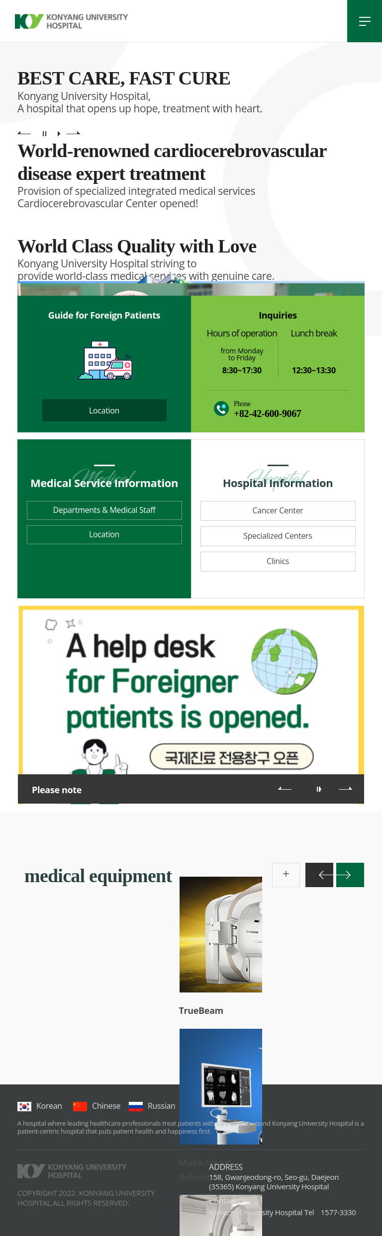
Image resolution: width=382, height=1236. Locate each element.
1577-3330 (282, 1212)
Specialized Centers (277, 535)
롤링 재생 (320, 789)
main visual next (73, 133)
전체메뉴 (364, 21)
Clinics (278, 561)
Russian (152, 1105)
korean (39, 1105)
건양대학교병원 (71, 21)
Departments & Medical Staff (104, 509)
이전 (284, 788)
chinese (96, 1105)
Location (104, 410)
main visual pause (44, 133)
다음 (345, 788)
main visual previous (24, 133)
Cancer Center (277, 510)
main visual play (59, 133)
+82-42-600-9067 (267, 413)
